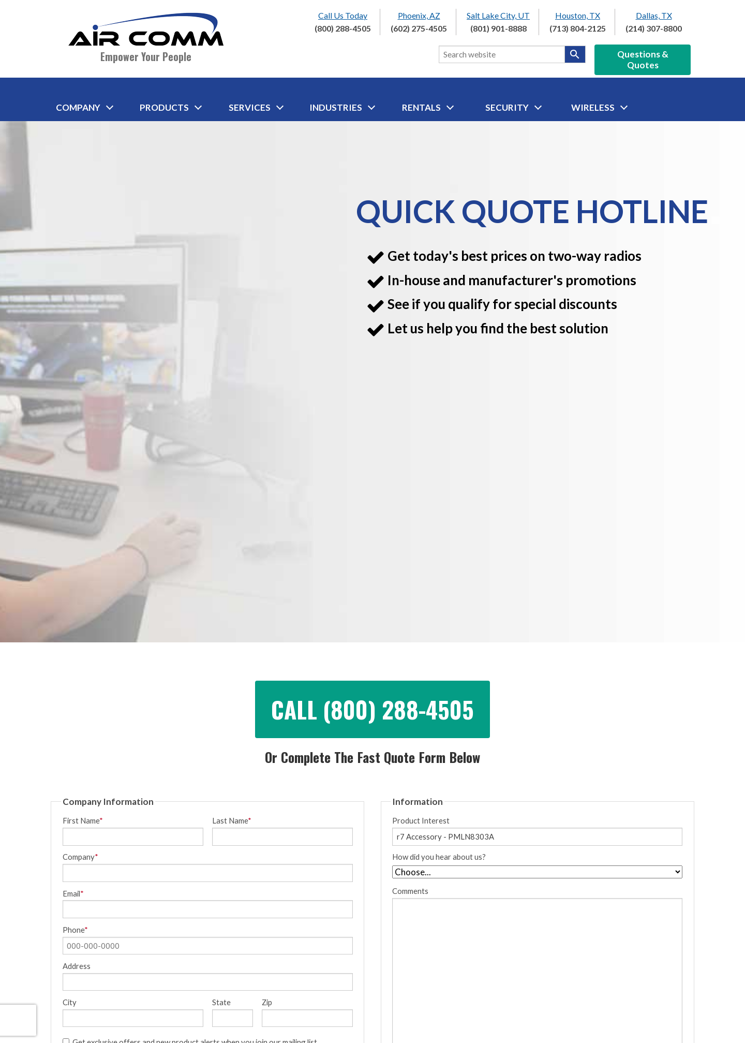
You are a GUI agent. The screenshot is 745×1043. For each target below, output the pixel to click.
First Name (83, 821)
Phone (75, 930)
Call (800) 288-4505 (372, 709)
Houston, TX (577, 15)
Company (84, 107)
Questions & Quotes (642, 59)
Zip (267, 1002)
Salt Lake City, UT (498, 15)
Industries (342, 107)
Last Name (231, 821)
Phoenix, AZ (419, 15)
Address (77, 966)
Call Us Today (342, 15)
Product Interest (421, 821)
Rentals (428, 107)
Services (256, 107)
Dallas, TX (654, 15)
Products (171, 107)
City (70, 1002)
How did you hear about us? (439, 857)
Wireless (599, 107)
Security (513, 107)
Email (73, 894)
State (221, 1002)
